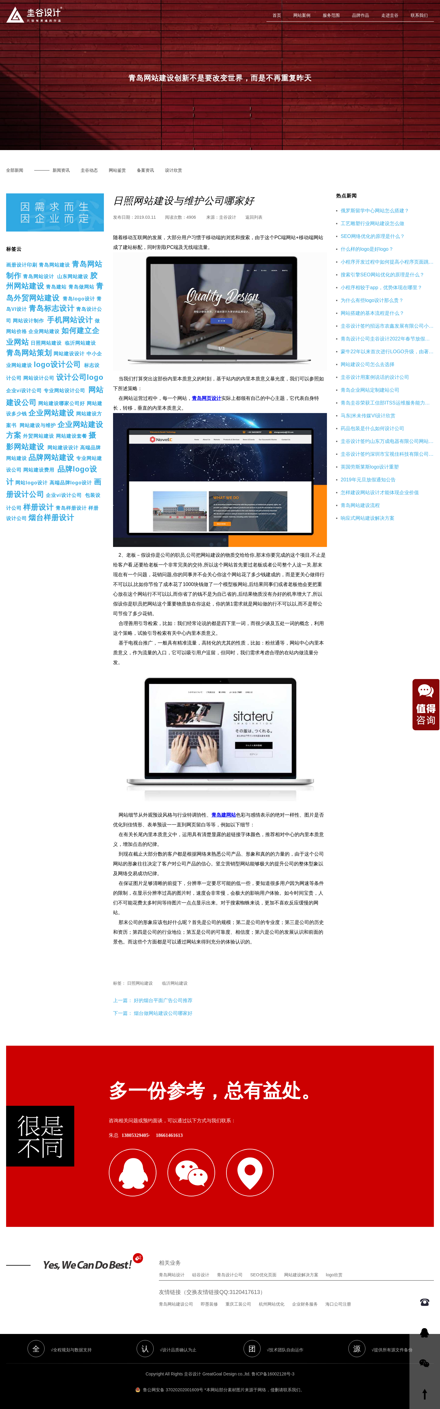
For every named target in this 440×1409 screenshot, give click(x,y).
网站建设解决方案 (301, 1274)
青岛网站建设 (54, 265)
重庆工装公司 (238, 1304)
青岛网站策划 (29, 353)
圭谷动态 (89, 170)
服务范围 (331, 15)
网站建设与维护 (38, 425)
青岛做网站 (81, 286)
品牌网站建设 (51, 457)
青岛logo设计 (79, 298)
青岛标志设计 (52, 308)
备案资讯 (145, 170)
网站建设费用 (38, 470)
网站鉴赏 (117, 170)
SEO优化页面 (263, 1274)
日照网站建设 (46, 343)
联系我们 (419, 15)
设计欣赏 (173, 170)
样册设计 (38, 507)
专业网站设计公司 (64, 390)
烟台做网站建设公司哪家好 (163, 1013)
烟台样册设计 (51, 517)
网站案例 (301, 15)
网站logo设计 (31, 482)
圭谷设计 (227, 217)
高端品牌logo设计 (71, 482)
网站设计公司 (38, 378)
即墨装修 (209, 1304)
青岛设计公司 (230, 1274)
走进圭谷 (389, 15)
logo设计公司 (57, 364)
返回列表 (253, 217)
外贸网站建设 (38, 436)
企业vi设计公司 (24, 390)
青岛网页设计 (206, 398)
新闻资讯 (61, 170)
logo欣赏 (334, 1274)
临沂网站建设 (80, 343)
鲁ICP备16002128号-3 (272, 1373)
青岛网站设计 (38, 276)
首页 (277, 15)
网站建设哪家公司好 (61, 403)
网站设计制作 (28, 320)
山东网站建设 (72, 276)
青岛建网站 (223, 815)
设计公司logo (80, 377)
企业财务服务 (305, 1304)
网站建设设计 (69, 353)
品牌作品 (360, 15)
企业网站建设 (44, 331)
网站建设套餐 (71, 436)
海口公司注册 (338, 1304)
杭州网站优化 (271, 1304)
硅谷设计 (200, 1274)
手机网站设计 (70, 320)
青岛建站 (56, 286)
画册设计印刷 (21, 265)
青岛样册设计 (71, 508)
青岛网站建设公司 (176, 1304)
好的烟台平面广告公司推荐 (163, 1000)
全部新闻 (14, 170)
